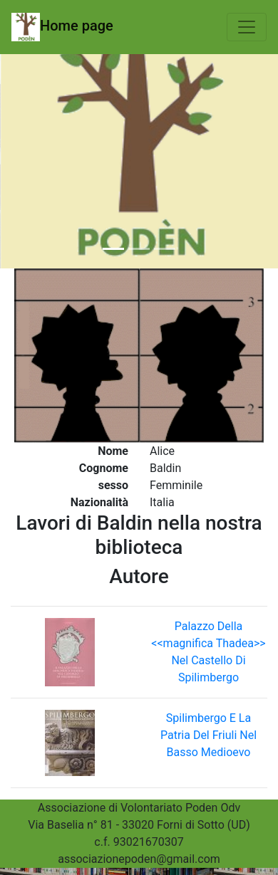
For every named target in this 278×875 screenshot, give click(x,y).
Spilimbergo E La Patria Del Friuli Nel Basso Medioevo (208, 735)
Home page (62, 27)
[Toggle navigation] (247, 27)
